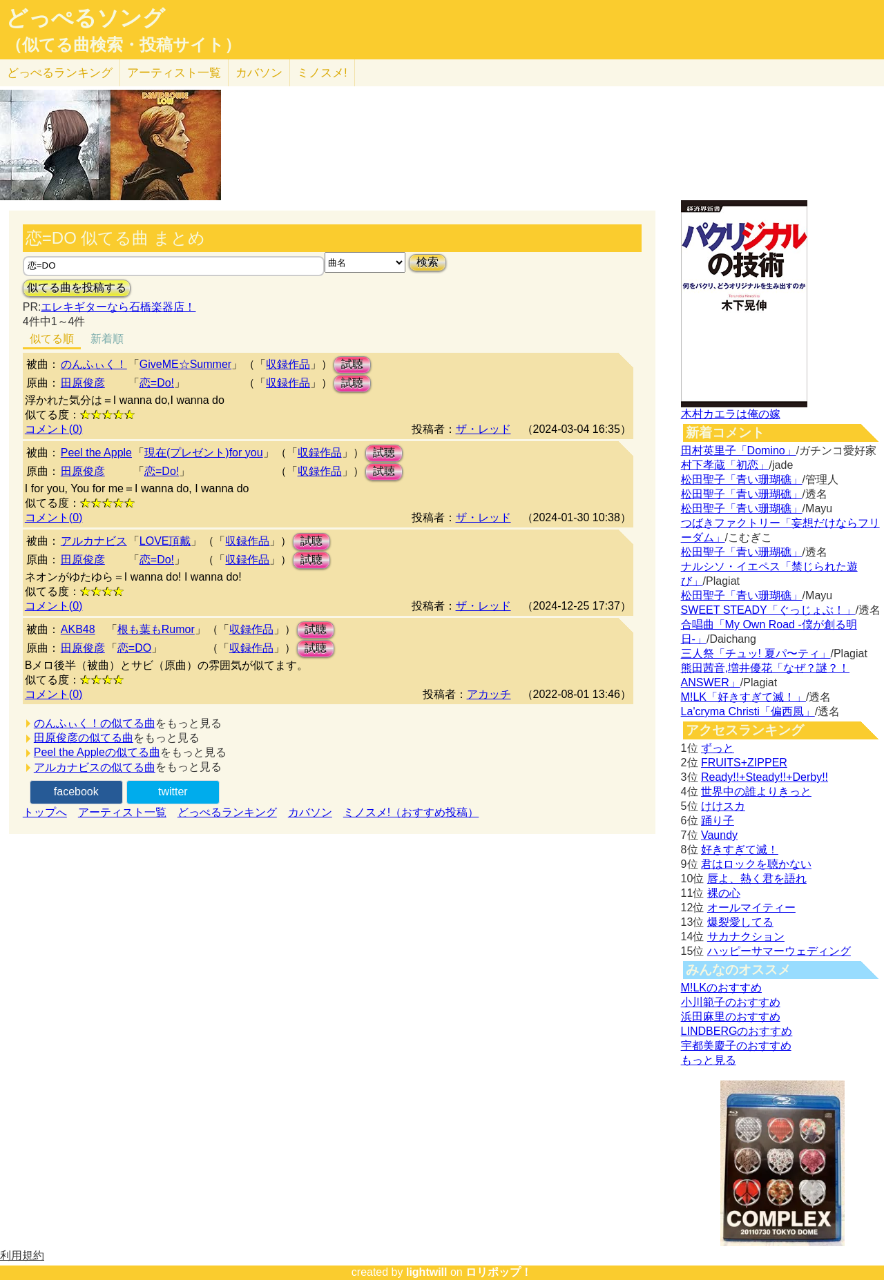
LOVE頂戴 (165, 541)
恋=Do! (157, 383)
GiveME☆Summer (185, 364)
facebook (76, 791)
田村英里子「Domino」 (738, 450)
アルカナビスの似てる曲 (94, 767)
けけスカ (723, 806)
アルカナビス (94, 541)
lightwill (427, 1272)
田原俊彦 (83, 383)
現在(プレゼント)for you (203, 452)
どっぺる (60, 72)
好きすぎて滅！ (739, 849)
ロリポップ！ (498, 1272)
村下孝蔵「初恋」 (725, 465)
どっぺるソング (85, 18)
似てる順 (52, 339)
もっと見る (708, 1060)
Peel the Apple (96, 452)
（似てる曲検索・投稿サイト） (123, 45)
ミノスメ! (322, 72)
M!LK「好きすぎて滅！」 (743, 697)
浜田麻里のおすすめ (730, 1016)
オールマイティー (751, 907)
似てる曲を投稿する (76, 287)
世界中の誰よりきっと (756, 791)
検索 (427, 262)
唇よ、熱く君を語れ (757, 878)
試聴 (352, 364)
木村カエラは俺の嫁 (730, 414)
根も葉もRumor (156, 629)
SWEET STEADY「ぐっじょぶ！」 (768, 610)
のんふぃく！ (94, 364)
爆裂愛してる (740, 922)
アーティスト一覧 (122, 812)
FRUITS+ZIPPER (744, 762)
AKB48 (78, 629)
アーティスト (174, 72)
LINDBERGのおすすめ (737, 1031)
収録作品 (288, 364)
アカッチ (489, 694)
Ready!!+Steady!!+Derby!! (764, 777)
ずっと (717, 748)
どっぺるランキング (227, 812)
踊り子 (717, 820)
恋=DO (134, 648)
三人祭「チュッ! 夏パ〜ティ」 (756, 653)
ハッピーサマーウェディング (779, 951)
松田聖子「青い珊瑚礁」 (742, 479)
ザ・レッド (483, 429)
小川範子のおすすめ (730, 1002)
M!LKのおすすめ (721, 987)
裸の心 (723, 893)
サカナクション (746, 936)
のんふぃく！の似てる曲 (94, 723)
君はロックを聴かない (756, 864)
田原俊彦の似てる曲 (83, 738)
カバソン (259, 72)
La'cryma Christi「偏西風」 (748, 711)
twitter (173, 791)
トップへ (45, 812)
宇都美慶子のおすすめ (736, 1045)
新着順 (107, 339)
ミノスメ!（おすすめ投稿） (411, 812)
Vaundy (719, 835)
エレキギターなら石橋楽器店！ (118, 307)
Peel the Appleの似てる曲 (97, 752)
